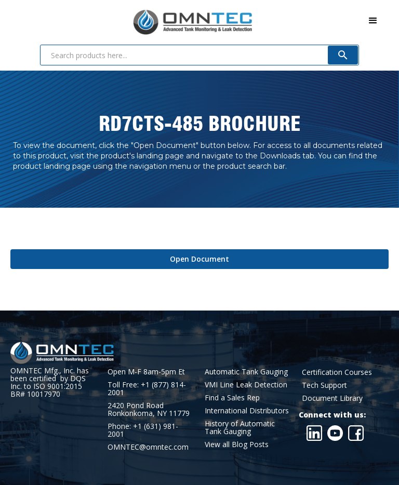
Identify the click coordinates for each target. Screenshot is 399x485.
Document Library (332, 398)
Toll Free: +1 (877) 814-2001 (147, 388)
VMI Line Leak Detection (246, 384)
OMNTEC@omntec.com (148, 447)
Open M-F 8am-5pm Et (146, 371)
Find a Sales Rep (232, 397)
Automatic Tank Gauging (246, 371)
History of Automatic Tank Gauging (240, 427)
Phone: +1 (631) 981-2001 (143, 430)
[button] (373, 20)
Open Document (199, 259)
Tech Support (324, 385)
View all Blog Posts (237, 444)
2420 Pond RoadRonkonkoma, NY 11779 (149, 409)
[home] (131, 20)
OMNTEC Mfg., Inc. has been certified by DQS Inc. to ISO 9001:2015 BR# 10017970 (49, 382)
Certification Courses (337, 372)
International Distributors (247, 410)
